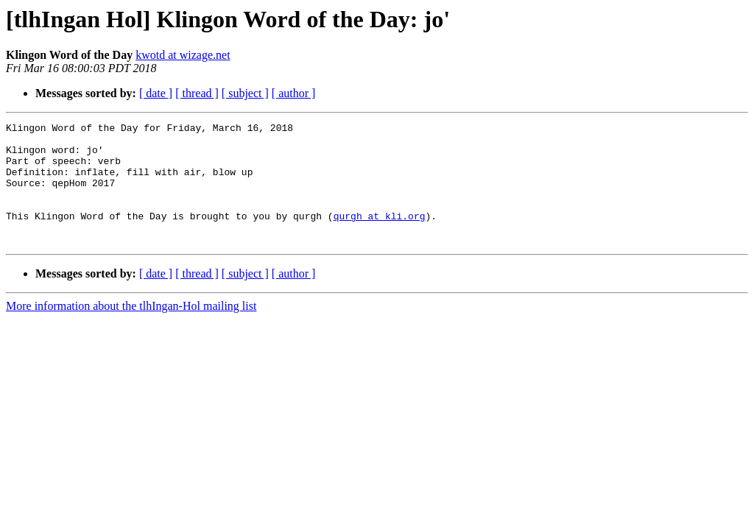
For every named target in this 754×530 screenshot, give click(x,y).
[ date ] (155, 93)
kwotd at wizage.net (182, 55)
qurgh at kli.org (380, 235)
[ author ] (294, 93)
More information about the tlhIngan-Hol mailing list (131, 330)
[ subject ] (245, 93)
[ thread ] (197, 93)
